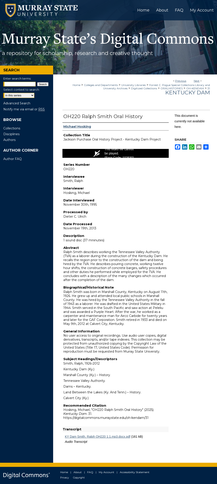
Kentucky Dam (187, 92)
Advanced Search (16, 103)
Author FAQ (12, 159)
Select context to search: (21, 89)
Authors (9, 140)
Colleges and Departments (101, 85)
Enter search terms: (17, 78)
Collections (11, 128)
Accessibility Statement (134, 472)
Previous (180, 80)
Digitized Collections (144, 88)
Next (197, 80)
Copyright (79, 477)
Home (76, 85)
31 (208, 88)
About (78, 472)
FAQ (90, 472)
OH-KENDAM (195, 88)
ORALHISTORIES (172, 88)
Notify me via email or (24, 109)
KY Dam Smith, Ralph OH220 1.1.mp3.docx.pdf (97, 436)
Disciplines (11, 134)
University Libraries (133, 85)
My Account (106, 472)
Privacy (64, 477)
